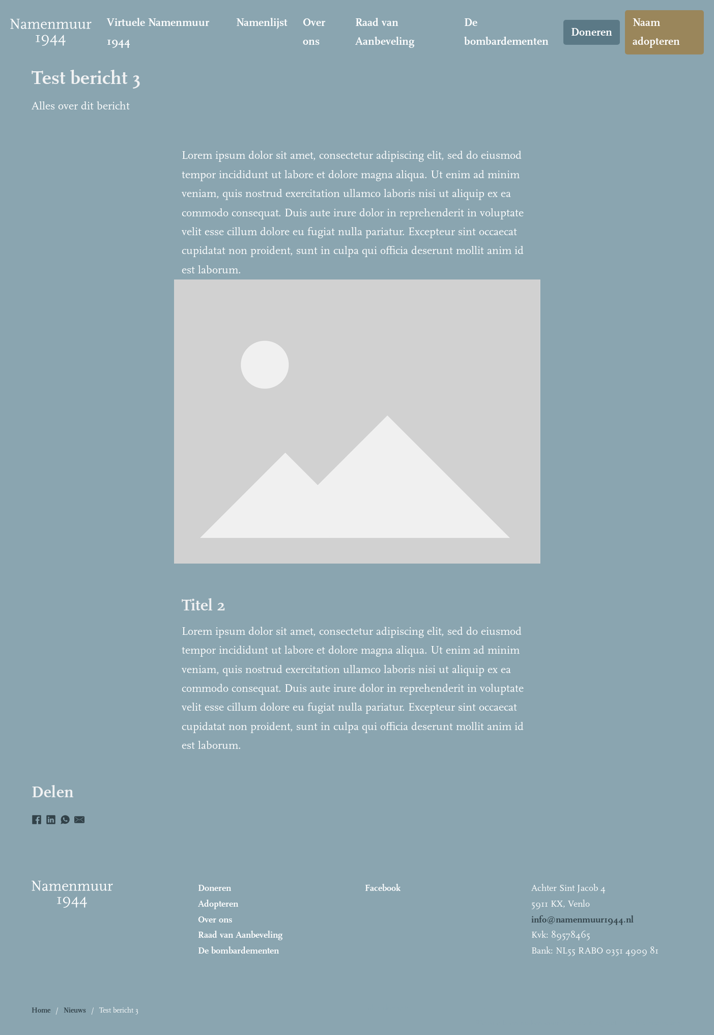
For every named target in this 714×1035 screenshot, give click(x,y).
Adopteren (218, 904)
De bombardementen (506, 32)
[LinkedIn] (51, 820)
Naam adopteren (656, 32)
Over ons (314, 32)
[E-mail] (79, 820)
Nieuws (75, 1010)
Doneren (591, 32)
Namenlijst (262, 22)
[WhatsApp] (65, 820)
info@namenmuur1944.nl (582, 919)
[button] (426, 1010)
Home (41, 1010)
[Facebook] (37, 820)
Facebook (383, 888)
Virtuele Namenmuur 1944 (158, 32)
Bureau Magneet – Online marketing (622, 1023)
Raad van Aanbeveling (384, 32)
